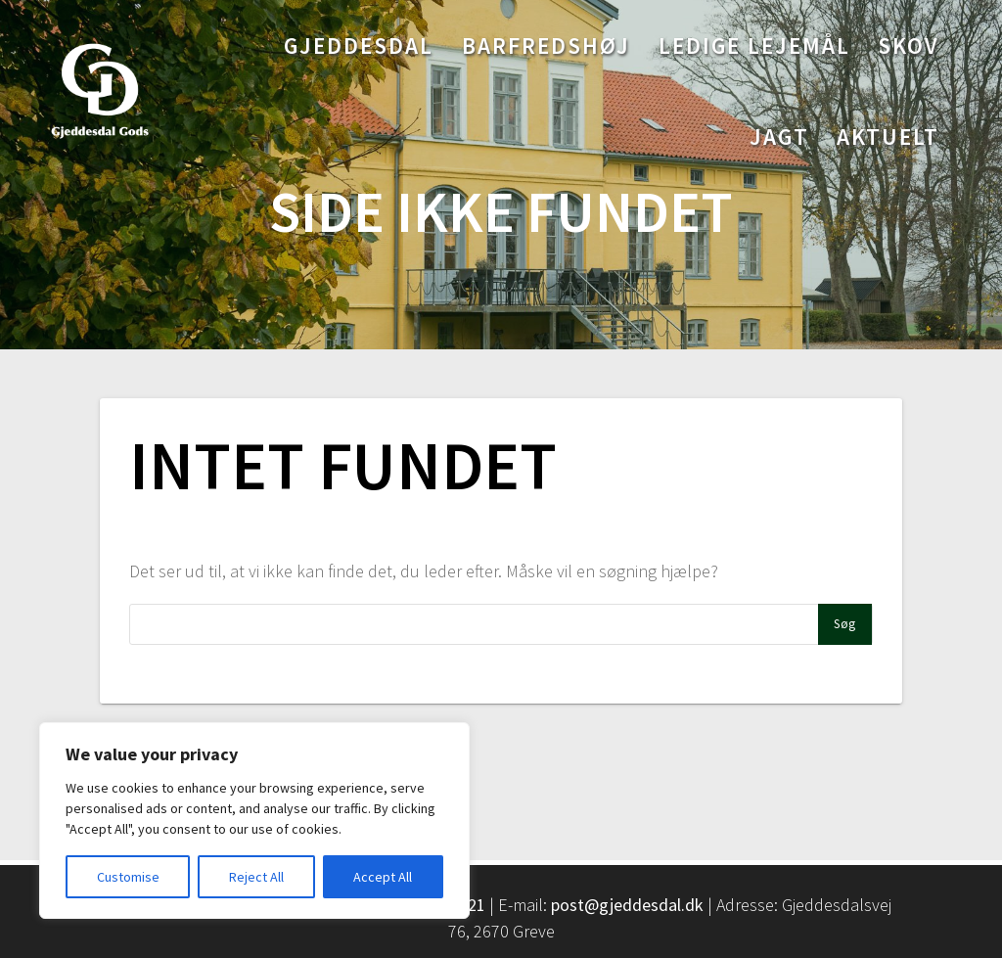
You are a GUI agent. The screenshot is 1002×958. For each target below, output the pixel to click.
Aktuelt (888, 136)
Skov (908, 45)
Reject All (256, 877)
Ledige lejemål (754, 45)
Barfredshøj (546, 45)
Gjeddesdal (358, 45)
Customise (128, 877)
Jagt (779, 136)
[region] (254, 820)
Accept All (382, 877)
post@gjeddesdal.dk (627, 904)
